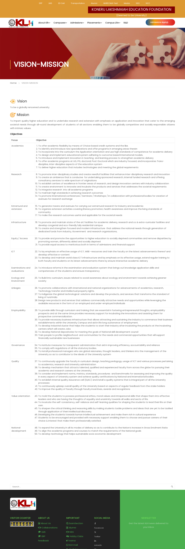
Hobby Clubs (74, 536)
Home (13, 82)
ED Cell (61, 3)
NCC (148, 3)
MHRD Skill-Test (110, 3)
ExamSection (74, 523)
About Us (44, 523)
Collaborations (48, 527)
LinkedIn (106, 543)
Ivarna (71, 540)
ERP (40, 3)
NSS (138, 3)
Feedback (43, 540)
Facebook (106, 525)
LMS (50, 3)
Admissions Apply (158, 22)
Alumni (94, 3)
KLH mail (72, 545)
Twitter (106, 534)
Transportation (78, 3)
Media (127, 3)
